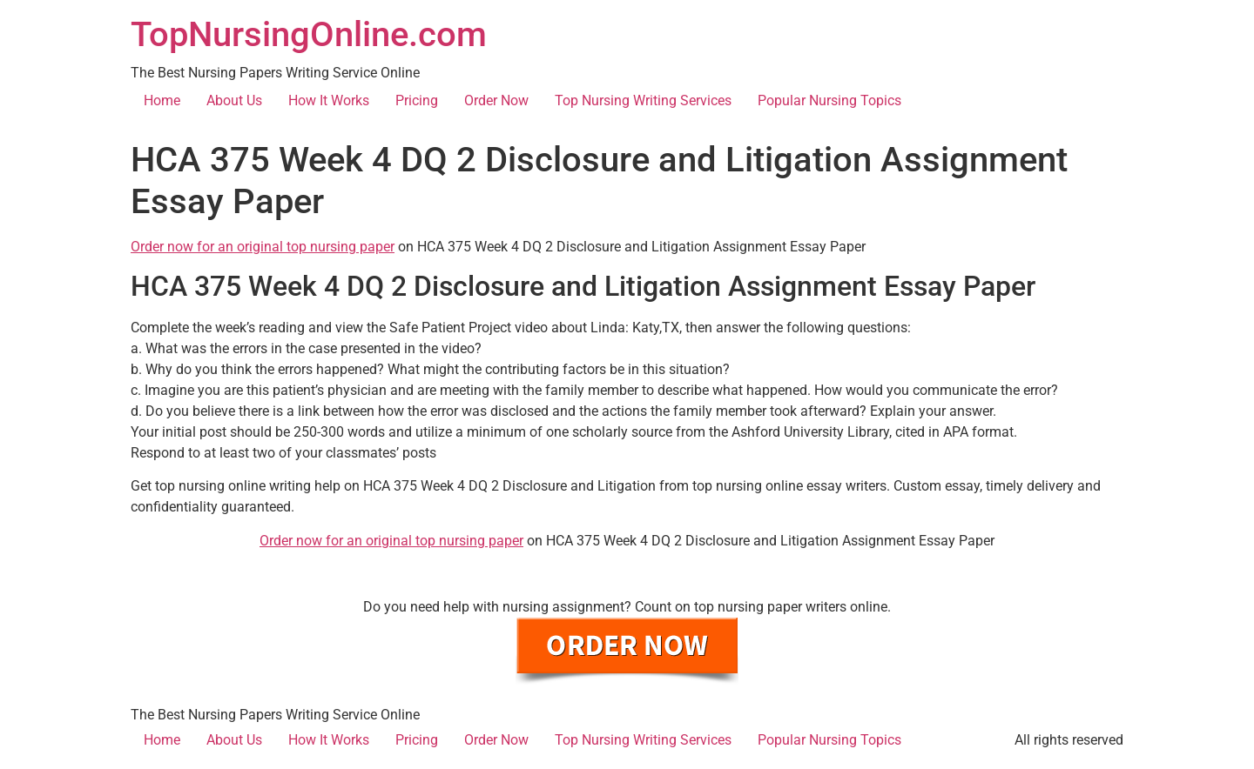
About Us (234, 100)
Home (162, 100)
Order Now (496, 100)
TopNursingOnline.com (309, 34)
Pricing (416, 100)
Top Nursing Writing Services (643, 100)
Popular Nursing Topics (829, 100)
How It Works (328, 100)
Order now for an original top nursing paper (262, 246)
